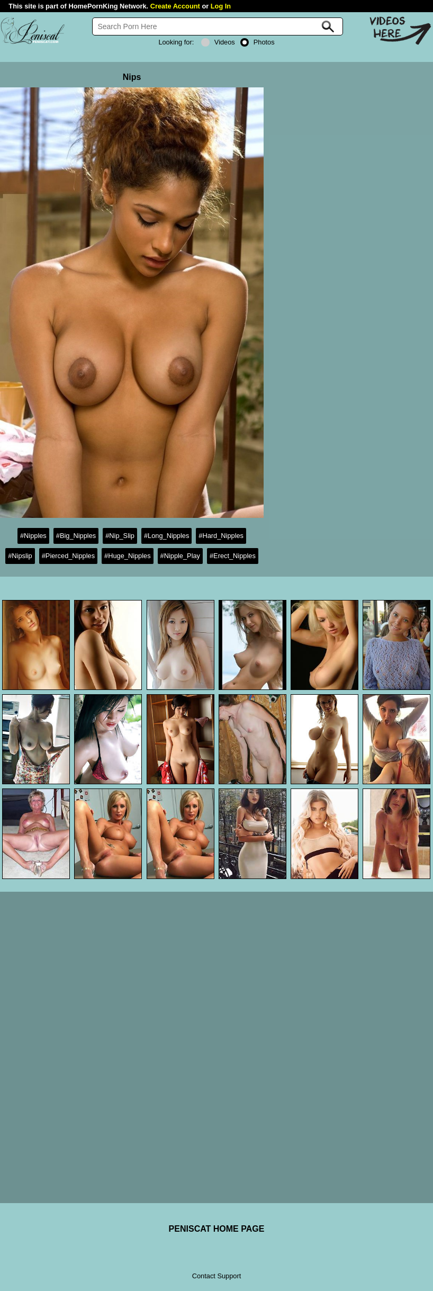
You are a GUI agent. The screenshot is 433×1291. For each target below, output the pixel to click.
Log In (221, 6)
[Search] (217, 26)
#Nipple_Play (180, 556)
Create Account (175, 6)
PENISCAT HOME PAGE (217, 1228)
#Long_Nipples (166, 536)
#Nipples (33, 536)
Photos (257, 42)
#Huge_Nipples (127, 556)
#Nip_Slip (119, 536)
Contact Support (216, 1276)
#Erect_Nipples (233, 556)
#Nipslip (20, 556)
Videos (218, 42)
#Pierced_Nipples (68, 556)
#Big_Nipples (76, 536)
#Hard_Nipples (221, 536)
